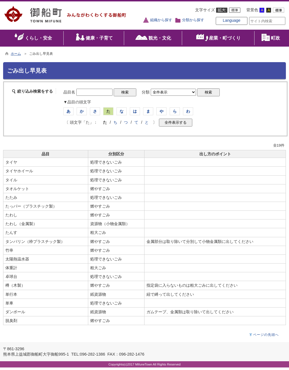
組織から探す (161, 20)
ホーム (16, 56)
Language (222, 26)
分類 (146, 94)
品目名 (69, 94)
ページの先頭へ (266, 337)
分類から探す (193, 20)
